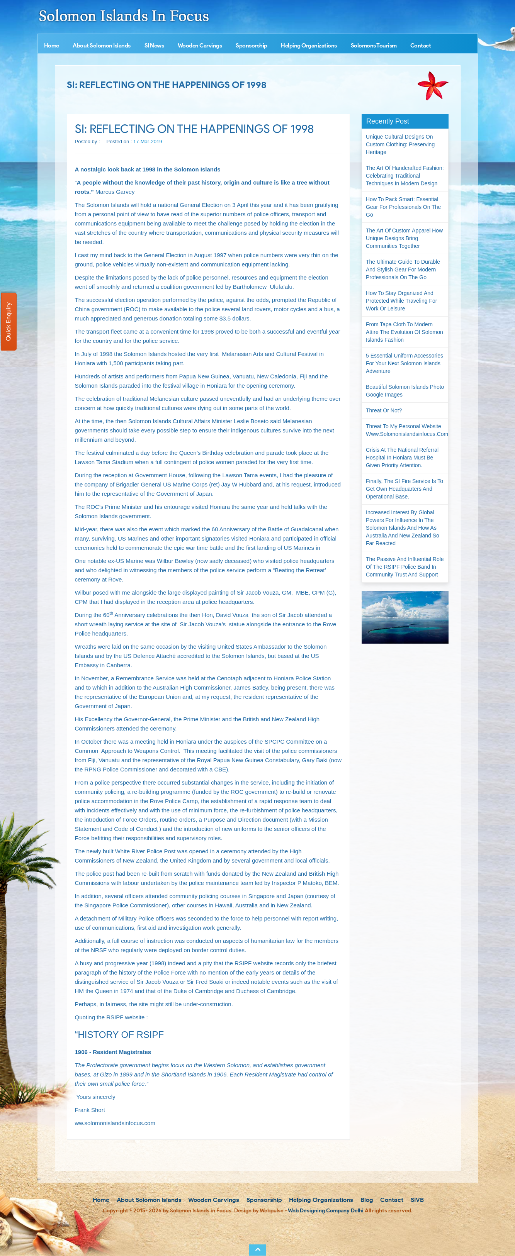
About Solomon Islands (102, 45)
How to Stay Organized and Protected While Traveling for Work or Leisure (401, 301)
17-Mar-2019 (147, 141)
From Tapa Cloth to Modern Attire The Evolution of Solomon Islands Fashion (404, 332)
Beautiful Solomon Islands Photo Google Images (405, 391)
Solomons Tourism (374, 45)
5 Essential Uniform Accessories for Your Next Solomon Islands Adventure (404, 363)
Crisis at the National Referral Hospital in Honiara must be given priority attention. (402, 457)
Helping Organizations (309, 45)
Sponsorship (251, 45)
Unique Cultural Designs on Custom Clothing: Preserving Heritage (400, 144)
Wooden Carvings (200, 45)
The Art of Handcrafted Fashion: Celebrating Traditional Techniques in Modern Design (405, 175)
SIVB (416, 1199)
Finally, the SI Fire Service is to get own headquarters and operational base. (404, 489)
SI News (154, 45)
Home (51, 45)
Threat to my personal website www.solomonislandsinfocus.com (407, 430)
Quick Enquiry (8, 321)
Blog (366, 1199)
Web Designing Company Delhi (326, 1210)
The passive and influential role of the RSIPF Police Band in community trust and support (405, 567)
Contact (420, 45)
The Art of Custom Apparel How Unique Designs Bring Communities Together (404, 238)
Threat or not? (384, 410)
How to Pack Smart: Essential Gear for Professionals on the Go (403, 207)
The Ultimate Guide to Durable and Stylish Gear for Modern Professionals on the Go (403, 269)
